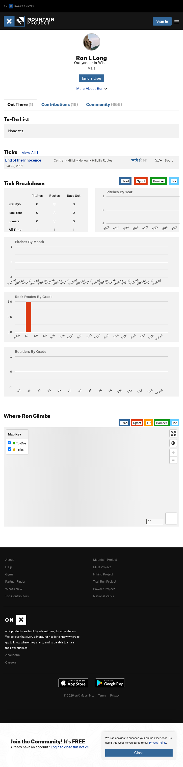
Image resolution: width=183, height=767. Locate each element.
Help (8, 567)
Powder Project (104, 589)
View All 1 (30, 152)
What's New (13, 589)
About (9, 560)
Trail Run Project (104, 581)
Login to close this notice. (70, 747)
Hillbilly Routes (102, 160)
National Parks (103, 596)
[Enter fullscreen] (173, 433)
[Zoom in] (173, 452)
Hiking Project (103, 574)
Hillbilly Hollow (78, 160)
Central (59, 160)
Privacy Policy (157, 742)
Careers (11, 662)
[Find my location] (173, 443)
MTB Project (102, 567)
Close (139, 752)
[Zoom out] (173, 460)
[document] (139, 746)
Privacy (115, 695)
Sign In (162, 21)
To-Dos (17, 443)
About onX (12, 655)
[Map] (91, 477)
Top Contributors (17, 596)
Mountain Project (105, 560)
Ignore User (91, 78)
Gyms (9, 574)
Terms (102, 695)
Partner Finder (15, 581)
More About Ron (91, 88)
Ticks (16, 449)
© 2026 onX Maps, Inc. (79, 695)
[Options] (171, 518)
